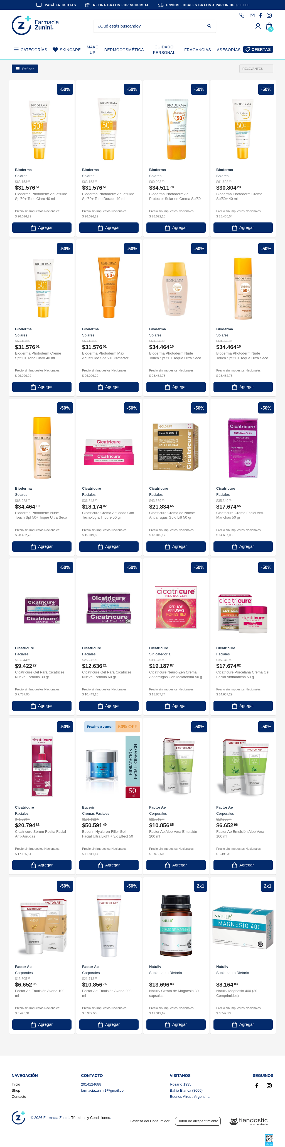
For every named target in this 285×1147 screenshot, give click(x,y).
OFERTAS (261, 49)
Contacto (19, 1096)
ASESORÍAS (228, 50)
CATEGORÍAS (34, 50)
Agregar (41, 227)
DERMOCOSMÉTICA (124, 50)
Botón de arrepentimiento (198, 1121)
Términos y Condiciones (90, 1118)
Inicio (16, 1084)
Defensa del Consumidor (149, 1121)
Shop (16, 1090)
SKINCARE (70, 50)
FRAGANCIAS (197, 50)
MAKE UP (93, 50)
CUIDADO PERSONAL (164, 50)
